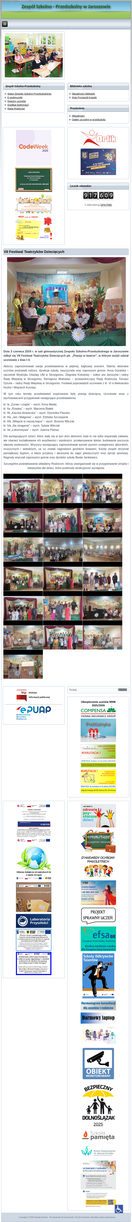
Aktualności (78, 115)
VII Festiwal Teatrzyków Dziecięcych (34, 252)
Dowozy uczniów (16, 101)
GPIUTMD (106, 204)
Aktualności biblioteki (83, 93)
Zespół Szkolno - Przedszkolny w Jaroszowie (66, 6)
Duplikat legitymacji (18, 105)
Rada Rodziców (16, 108)
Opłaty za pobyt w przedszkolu (89, 119)
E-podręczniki (15, 97)
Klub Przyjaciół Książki (84, 97)
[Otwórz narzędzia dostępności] (119, 1209)
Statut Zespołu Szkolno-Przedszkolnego (29, 93)
